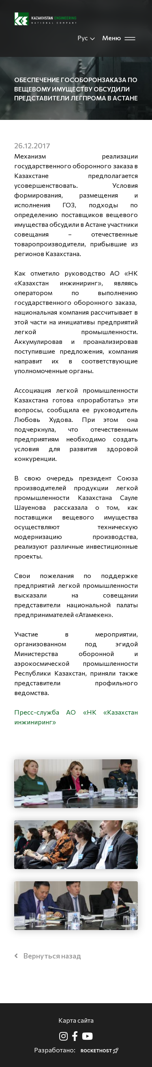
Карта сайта (76, 1020)
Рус (86, 38)
